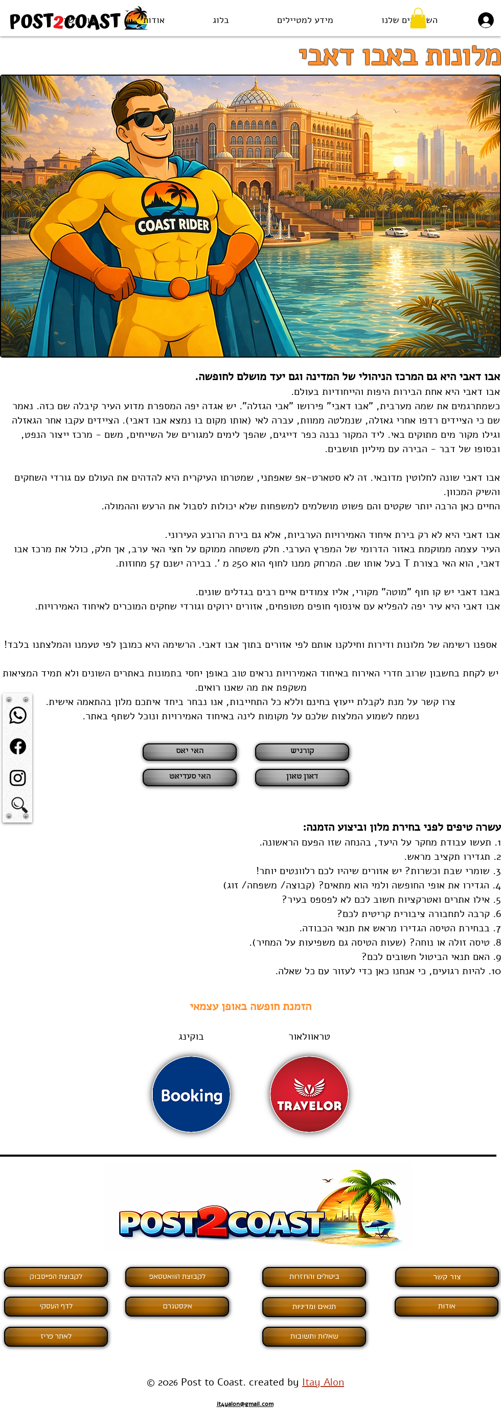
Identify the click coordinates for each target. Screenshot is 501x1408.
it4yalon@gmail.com (245, 1404)
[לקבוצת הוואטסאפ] (177, 1277)
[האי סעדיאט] (190, 777)
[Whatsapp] (18, 715)
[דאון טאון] (302, 777)
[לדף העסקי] (56, 1307)
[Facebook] (18, 746)
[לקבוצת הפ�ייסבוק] (56, 1277)
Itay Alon (323, 1382)
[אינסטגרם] (177, 1307)
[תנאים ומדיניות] (314, 1307)
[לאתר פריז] (56, 1337)
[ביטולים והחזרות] (314, 1277)
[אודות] (446, 1307)
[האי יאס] (190, 752)
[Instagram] (18, 777)
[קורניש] (302, 752)
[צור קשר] (447, 1277)
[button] (305, 20)
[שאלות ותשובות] (314, 1337)
